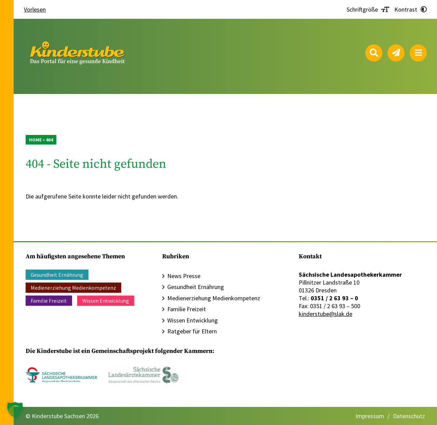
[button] (15, 410)
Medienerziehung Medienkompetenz (73, 287)
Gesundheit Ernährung (57, 274)
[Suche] (373, 52)
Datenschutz (409, 416)
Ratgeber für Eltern (192, 331)
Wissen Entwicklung (105, 300)
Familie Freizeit (49, 300)
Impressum (369, 416)
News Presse (183, 276)
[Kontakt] (396, 52)
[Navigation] (418, 52)
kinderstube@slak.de (325, 314)
